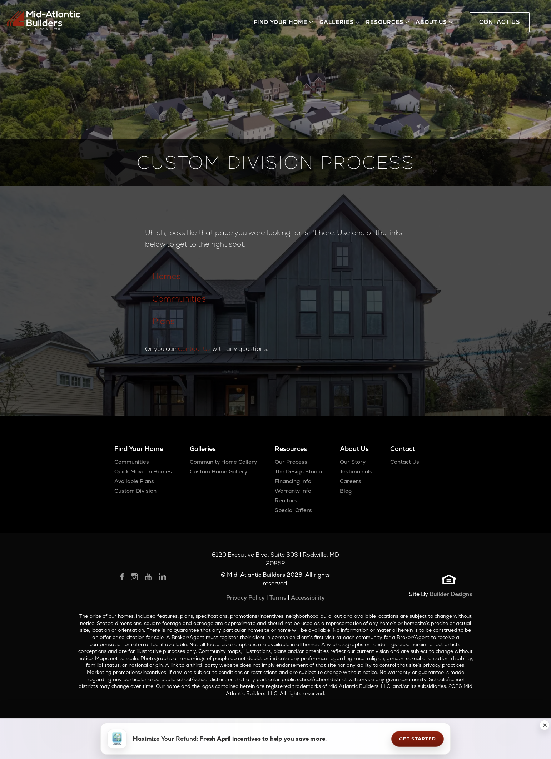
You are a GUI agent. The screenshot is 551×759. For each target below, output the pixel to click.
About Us (354, 449)
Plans (163, 321)
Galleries (203, 449)
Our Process (291, 461)
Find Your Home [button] (280, 22)
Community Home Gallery (223, 461)
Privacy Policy (245, 597)
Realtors (286, 500)
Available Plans (134, 481)
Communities (179, 298)
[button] (545, 725)
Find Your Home (138, 449)
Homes (166, 276)
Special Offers (293, 510)
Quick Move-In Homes (143, 471)
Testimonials (356, 471)
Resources (291, 449)
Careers (350, 481)
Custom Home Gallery (218, 471)
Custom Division (135, 490)
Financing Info (293, 481)
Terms (277, 597)
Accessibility (308, 597)
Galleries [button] (336, 22)
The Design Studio (298, 471)
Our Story (353, 461)
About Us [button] (431, 22)
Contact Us (194, 349)
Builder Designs (451, 594)
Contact (402, 449)
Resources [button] (384, 22)
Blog (346, 490)
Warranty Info (293, 490)
